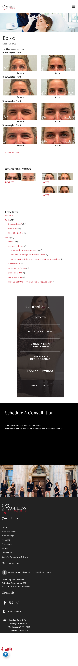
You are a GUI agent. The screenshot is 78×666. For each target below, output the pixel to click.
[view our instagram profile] (17, 602)
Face (7, 237)
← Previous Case (11, 152)
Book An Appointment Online (15, 557)
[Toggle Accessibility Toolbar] (6, 654)
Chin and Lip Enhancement (24, 250)
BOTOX (11, 241)
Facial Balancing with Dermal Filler (28, 254)
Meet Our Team (9, 531)
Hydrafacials (14, 264)
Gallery (5, 548)
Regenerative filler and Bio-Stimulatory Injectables (35, 259)
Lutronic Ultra (15, 273)
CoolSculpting (15, 224)
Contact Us (7, 553)
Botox (9, 38)
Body (7, 220)
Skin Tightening (15, 233)
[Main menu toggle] (73, 6)
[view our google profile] (11, 602)
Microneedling (15, 277)
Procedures (7, 544)
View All (9, 215)
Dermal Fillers (15, 246)
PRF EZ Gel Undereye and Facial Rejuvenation (30, 282)
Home (4, 527)
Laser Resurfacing (17, 268)
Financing (6, 540)
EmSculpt (13, 228)
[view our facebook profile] (5, 602)
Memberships (8, 535)
